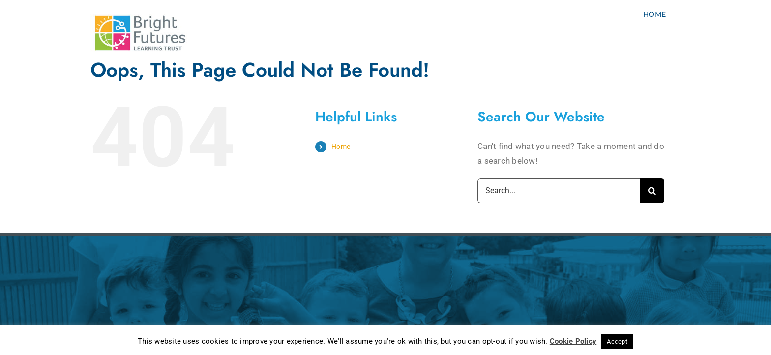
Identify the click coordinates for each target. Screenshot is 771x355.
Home (340, 146)
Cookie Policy (573, 341)
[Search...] (558, 190)
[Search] (652, 190)
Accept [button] (617, 341)
